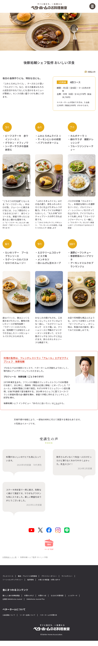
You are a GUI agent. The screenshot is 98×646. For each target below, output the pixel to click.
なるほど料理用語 (67, 600)
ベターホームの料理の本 (57, 620)
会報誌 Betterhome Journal (15, 603)
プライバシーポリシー (58, 580)
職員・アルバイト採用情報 (32, 580)
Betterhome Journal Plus (44, 603)
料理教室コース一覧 (19, 561)
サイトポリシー (79, 580)
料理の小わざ (34, 600)
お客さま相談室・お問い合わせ (58, 583)
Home (5, 561)
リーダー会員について (32, 620)
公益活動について (10, 620)
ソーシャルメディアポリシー (15, 583)
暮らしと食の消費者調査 (13, 600)
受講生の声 (90, 72)
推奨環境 (36, 583)
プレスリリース (9, 580)
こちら (57, 403)
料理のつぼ (50, 600)
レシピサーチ (85, 600)
